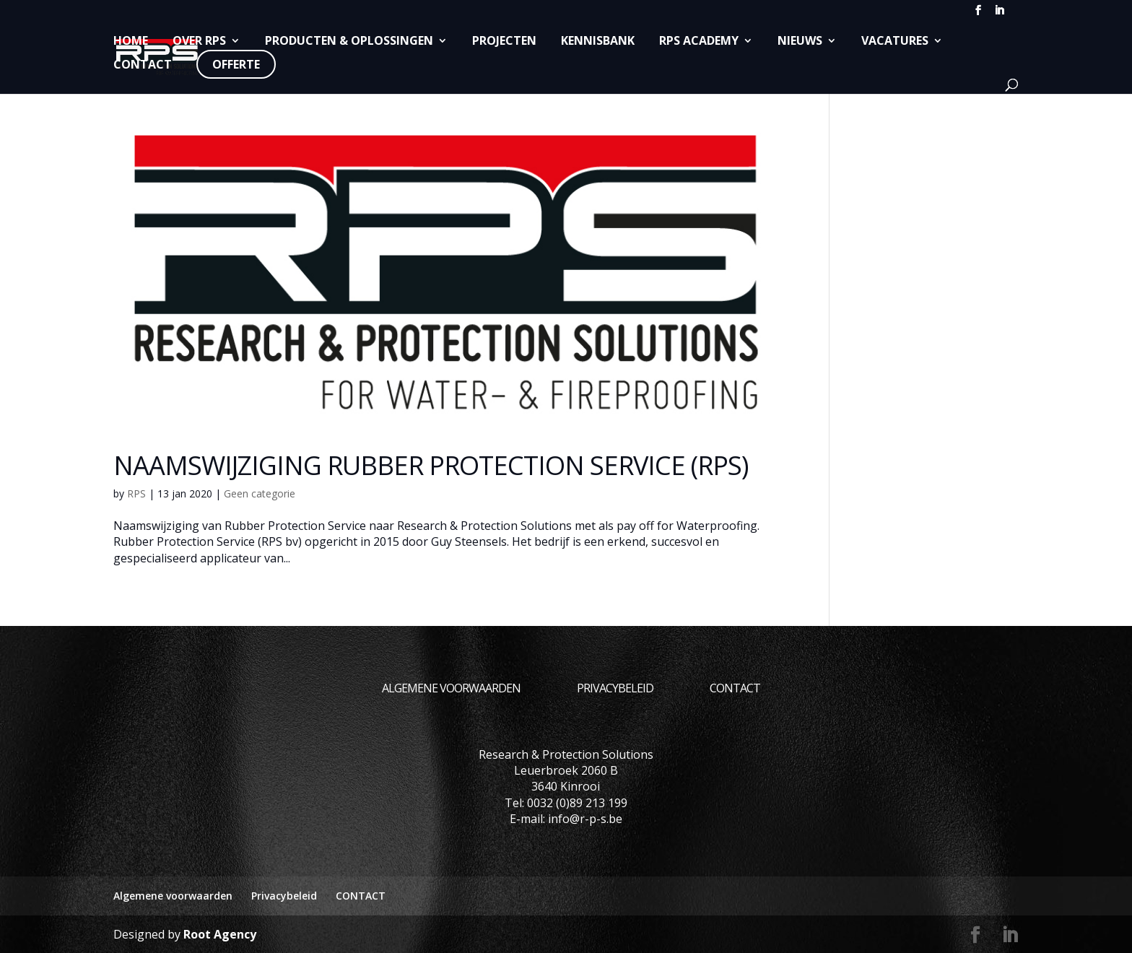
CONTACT (142, 65)
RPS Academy (699, 41)
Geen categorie (259, 493)
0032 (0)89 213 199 (577, 803)
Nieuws (800, 41)
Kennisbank (598, 41)
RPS (136, 493)
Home (130, 41)
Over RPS (199, 41)
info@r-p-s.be (585, 819)
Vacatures (894, 41)
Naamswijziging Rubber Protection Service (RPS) (430, 465)
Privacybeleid (615, 688)
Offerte (236, 64)
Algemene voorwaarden (451, 688)
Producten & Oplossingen (349, 41)
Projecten (504, 41)
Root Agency (219, 934)
